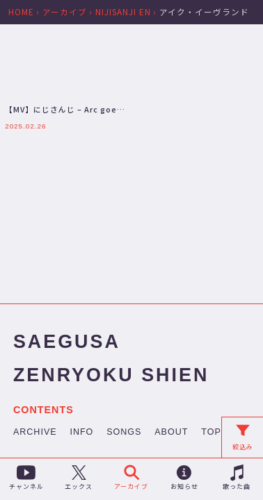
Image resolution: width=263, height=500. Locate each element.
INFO (81, 432)
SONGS (123, 432)
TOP (211, 432)
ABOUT (171, 432)
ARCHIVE (35, 432)
